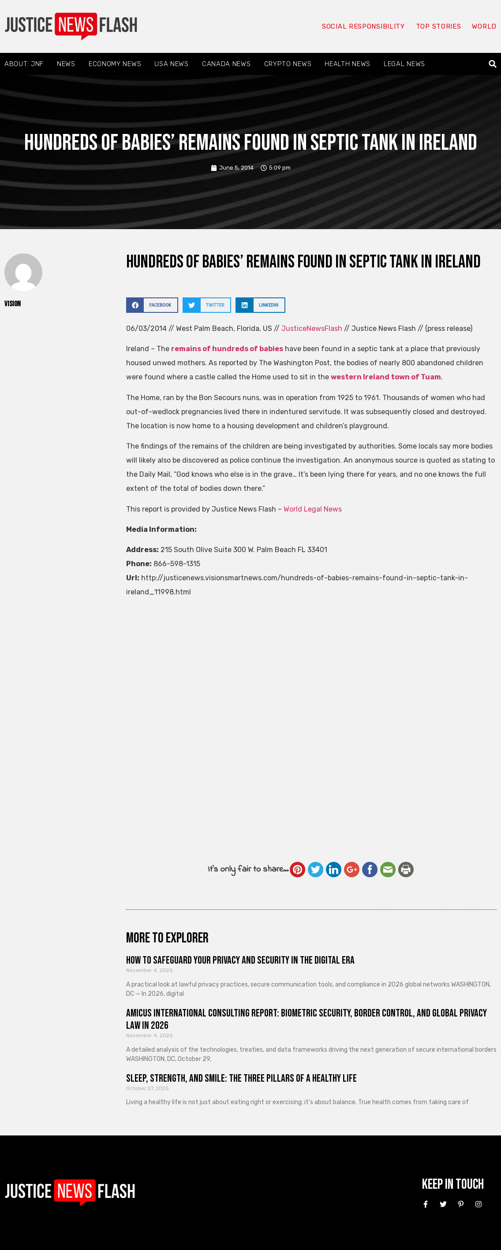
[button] (493, 64)
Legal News (404, 64)
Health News (347, 64)
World (484, 26)
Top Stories (438, 26)
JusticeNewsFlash (311, 328)
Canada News (226, 64)
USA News (171, 64)
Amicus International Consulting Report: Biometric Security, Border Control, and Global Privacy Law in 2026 (306, 1019)
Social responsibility (363, 26)
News (66, 64)
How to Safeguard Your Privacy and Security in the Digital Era (240, 960)
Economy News (115, 64)
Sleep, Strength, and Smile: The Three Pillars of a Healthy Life (241, 1078)
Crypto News (288, 64)
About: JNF (24, 64)
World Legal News (313, 509)
